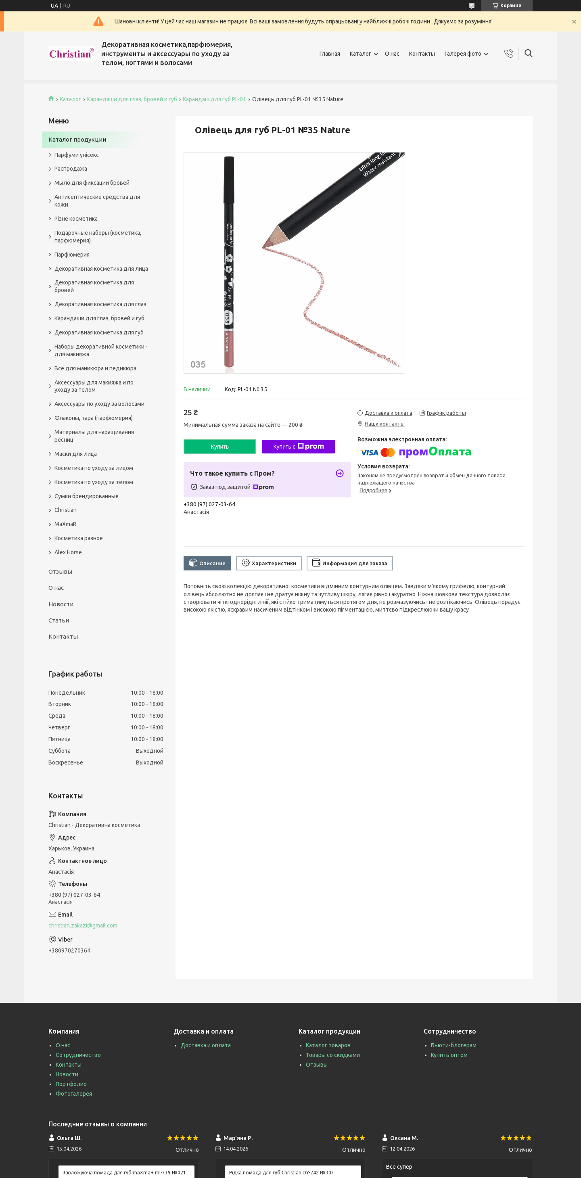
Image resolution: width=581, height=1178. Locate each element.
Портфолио (71, 1084)
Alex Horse (68, 552)
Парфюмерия (72, 254)
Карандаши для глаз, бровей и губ (132, 99)
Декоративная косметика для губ (99, 332)
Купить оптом (449, 1055)
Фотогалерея (74, 1093)
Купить (220, 446)
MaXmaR (65, 524)
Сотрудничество (78, 1055)
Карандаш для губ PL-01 (214, 99)
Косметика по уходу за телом (93, 482)
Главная (330, 53)
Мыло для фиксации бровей (92, 183)
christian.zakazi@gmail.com (82, 925)
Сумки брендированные (86, 496)
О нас (392, 53)
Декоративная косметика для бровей (94, 286)
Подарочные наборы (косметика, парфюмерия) (97, 237)
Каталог (360, 53)
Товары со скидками (333, 1055)
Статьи (58, 620)
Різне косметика (76, 218)
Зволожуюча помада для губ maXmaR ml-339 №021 (124, 1172)
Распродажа (70, 168)
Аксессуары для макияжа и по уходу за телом (94, 386)
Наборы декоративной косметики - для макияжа (101, 350)
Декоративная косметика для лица (101, 268)
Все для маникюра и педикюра (95, 368)
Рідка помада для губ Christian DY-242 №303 (281, 1172)
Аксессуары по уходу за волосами (99, 404)
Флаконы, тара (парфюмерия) (93, 418)
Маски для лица (75, 454)
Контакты (422, 53)
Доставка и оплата (206, 1045)
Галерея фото (463, 53)
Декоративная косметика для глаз (100, 304)
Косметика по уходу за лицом (93, 468)
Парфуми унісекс (76, 155)
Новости (60, 604)
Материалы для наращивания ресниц (94, 436)
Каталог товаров (328, 1045)
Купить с (298, 446)
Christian (65, 510)
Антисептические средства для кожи (97, 201)
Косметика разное (78, 538)
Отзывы (60, 571)
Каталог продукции (77, 139)
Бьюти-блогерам (454, 1045)
